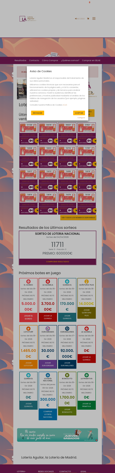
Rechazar (37, 113)
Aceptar (79, 113)
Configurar (81, 118)
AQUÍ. (65, 105)
